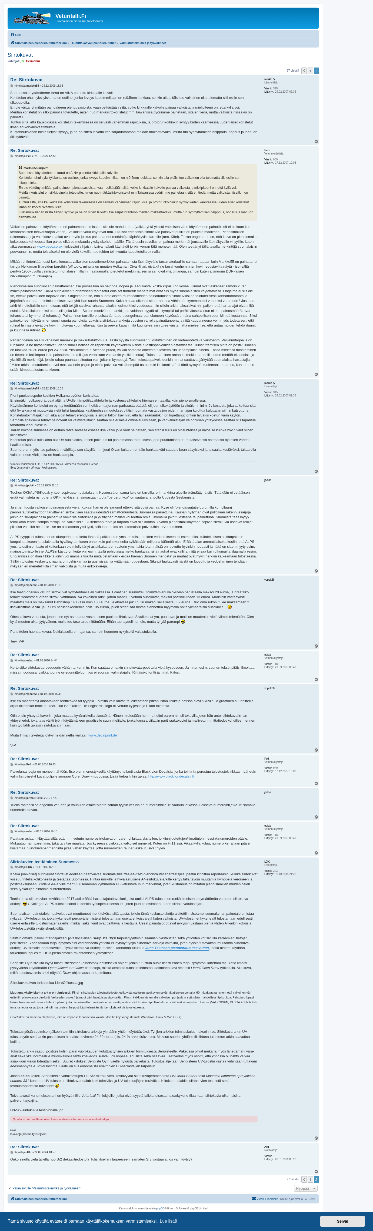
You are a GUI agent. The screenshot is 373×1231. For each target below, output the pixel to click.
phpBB (160, 1208)
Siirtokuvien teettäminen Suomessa (44, 861)
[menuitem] (15, 35)
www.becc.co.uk (49, 246)
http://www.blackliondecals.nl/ (171, 776)
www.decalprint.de (102, 735)
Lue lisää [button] (168, 1221)
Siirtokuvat (20, 55)
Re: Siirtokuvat (26, 79)
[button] (304, 71)
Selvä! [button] (342, 1221)
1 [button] (310, 70)
